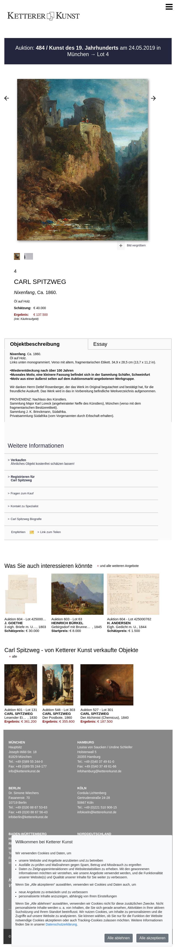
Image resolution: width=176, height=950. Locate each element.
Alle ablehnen (118, 938)
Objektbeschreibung (35, 344)
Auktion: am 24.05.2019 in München (88, 51)
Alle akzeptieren (152, 938)
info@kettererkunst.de (24, 771)
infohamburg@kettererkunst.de (99, 771)
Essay (100, 344)
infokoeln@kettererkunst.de (96, 812)
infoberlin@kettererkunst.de (28, 817)
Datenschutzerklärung (61, 924)
